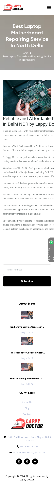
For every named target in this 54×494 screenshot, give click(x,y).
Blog (27, 408)
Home (25, 52)
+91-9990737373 (27, 446)
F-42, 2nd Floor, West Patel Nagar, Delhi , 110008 (29, 439)
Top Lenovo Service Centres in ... (27, 327)
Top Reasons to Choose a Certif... (27, 353)
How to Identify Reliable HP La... (27, 379)
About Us (27, 402)
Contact (27, 414)
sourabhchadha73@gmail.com (27, 452)
